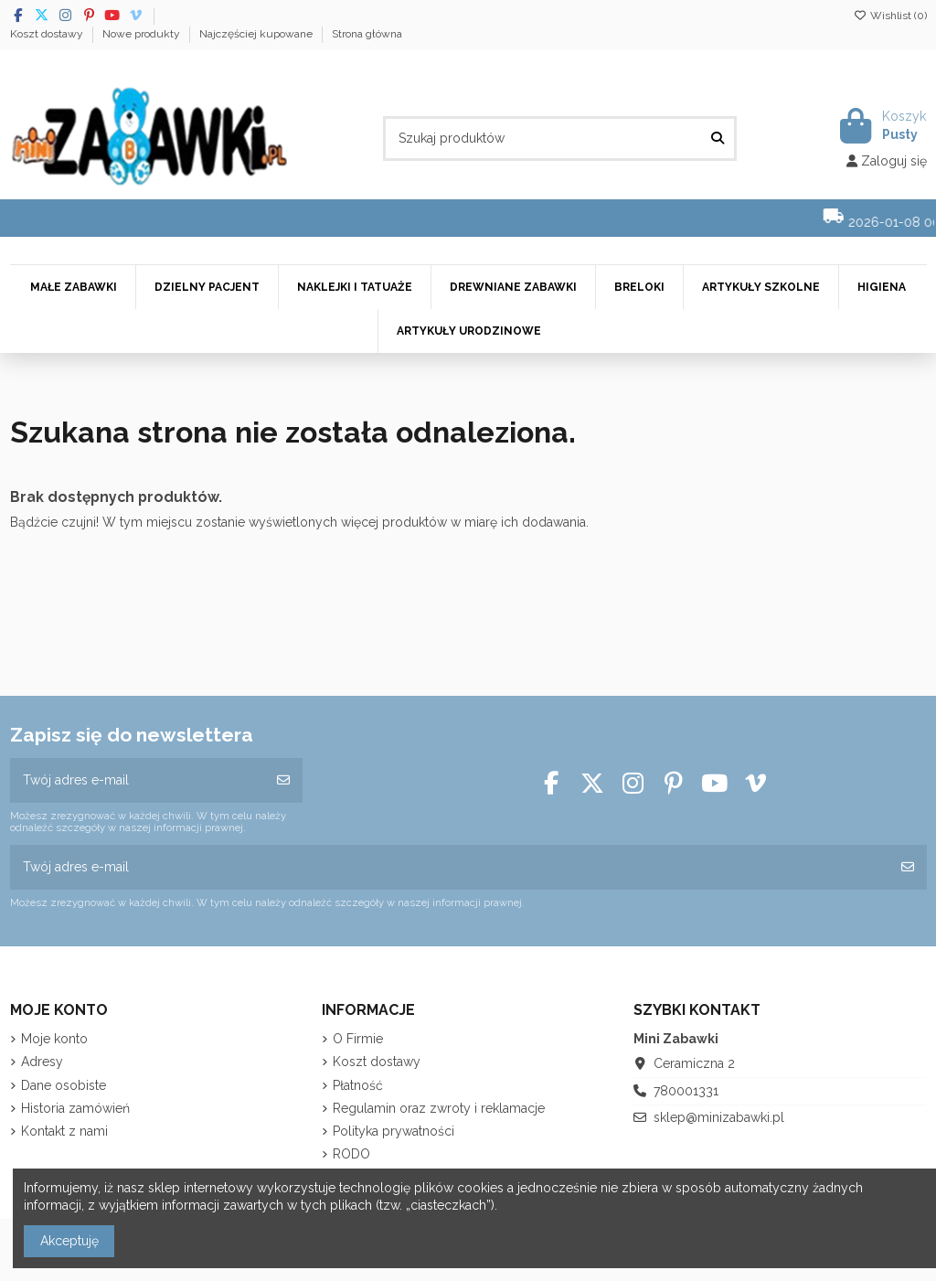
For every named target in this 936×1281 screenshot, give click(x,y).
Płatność (358, 1085)
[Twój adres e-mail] (137, 780)
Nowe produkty (142, 33)
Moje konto (54, 1038)
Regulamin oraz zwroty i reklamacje (439, 1108)
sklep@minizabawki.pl (719, 1117)
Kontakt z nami (64, 1131)
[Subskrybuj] (283, 780)
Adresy (42, 1061)
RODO (351, 1154)
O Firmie (358, 1038)
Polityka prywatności (393, 1131)
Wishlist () (890, 15)
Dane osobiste (63, 1085)
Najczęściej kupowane (257, 33)
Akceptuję (69, 1240)
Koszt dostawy (48, 33)
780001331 (686, 1091)
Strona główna (367, 33)
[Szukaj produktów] (717, 138)
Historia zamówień (75, 1108)
